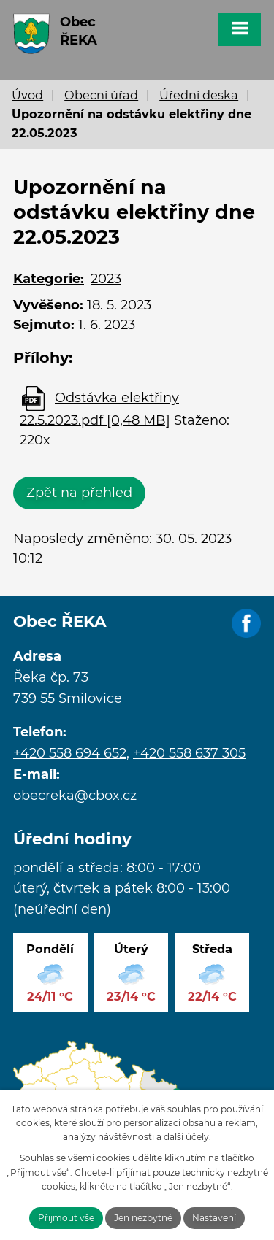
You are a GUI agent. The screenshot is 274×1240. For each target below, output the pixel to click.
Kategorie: (48, 279)
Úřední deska (198, 95)
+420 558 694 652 (69, 753)
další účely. (187, 1136)
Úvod (27, 95)
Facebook (246, 624)
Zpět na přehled (79, 493)
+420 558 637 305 (189, 753)
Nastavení (214, 1217)
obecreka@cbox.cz (75, 795)
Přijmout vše (66, 1217)
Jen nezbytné (143, 1217)
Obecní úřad (101, 95)
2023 (106, 279)
